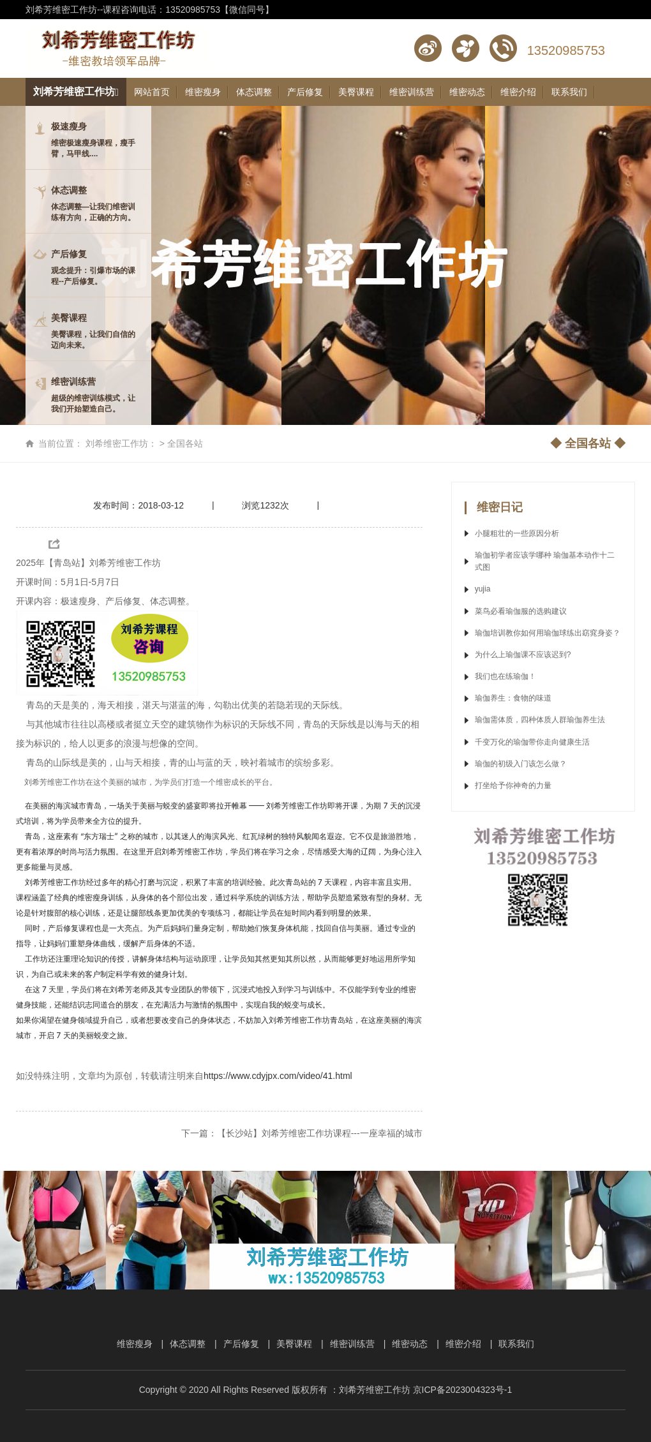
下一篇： (302, 1133)
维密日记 (500, 507)
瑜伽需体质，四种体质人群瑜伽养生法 (541, 719)
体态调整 (188, 1344)
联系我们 (516, 1344)
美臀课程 (294, 1344)
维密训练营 (352, 1344)
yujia (483, 588)
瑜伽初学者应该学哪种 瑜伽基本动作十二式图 (545, 561)
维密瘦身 (135, 1344)
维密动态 (410, 1344)
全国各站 (185, 443)
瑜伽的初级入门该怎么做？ (521, 763)
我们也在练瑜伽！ (505, 676)
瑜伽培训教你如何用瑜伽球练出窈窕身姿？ (547, 632)
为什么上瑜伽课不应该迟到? (523, 654)
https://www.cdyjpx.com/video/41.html (278, 1076)
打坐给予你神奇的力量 (513, 785)
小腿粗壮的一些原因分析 (517, 533)
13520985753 (566, 50)
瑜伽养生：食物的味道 (513, 698)
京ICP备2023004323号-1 (463, 1390)
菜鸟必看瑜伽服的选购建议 (521, 611)
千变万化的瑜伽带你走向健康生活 (532, 742)
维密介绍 (463, 1344)
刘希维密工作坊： (121, 443)
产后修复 (241, 1344)
